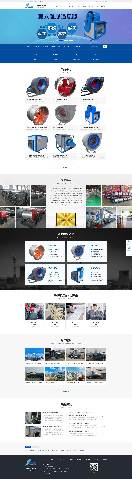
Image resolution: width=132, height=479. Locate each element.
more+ (91, 412)
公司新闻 (71, 412)
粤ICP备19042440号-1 (71, 471)
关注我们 (96, 1)
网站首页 (58, 6)
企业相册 (77, 6)
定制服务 (84, 6)
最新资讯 (90, 6)
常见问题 (84, 412)
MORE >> (66, 168)
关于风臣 (97, 6)
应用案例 (71, 6)
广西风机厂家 (68, 450)
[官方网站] (41, 1)
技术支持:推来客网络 (47, 473)
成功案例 (79, 459)
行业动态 (78, 412)
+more (61, 422)
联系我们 (102, 1)
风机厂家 (69, 46)
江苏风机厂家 (61, 46)
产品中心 (65, 6)
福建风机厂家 (75, 450)
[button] (61, 40)
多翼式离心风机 (45, 46)
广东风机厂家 (36, 46)
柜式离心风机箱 (77, 46)
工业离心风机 (41, 450)
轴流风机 (54, 46)
